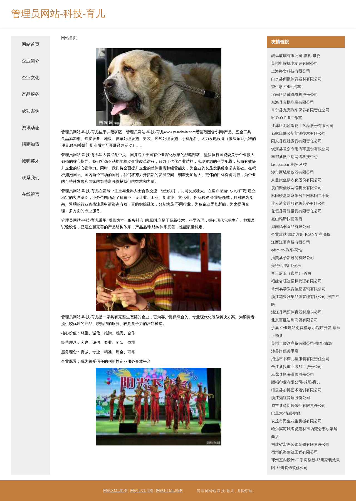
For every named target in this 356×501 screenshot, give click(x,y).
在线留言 (30, 194)
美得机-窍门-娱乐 (286, 266)
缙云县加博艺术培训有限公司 (296, 390)
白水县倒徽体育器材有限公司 (296, 79)
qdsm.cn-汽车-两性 (286, 250)
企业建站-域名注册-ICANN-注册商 (300, 234)
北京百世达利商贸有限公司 (294, 320)
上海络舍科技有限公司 (290, 71)
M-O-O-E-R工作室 (286, 118)
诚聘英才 (30, 161)
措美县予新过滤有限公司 (292, 258)
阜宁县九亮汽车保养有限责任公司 (300, 110)
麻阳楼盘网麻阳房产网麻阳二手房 (300, 196)
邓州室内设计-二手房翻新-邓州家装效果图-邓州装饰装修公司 (305, 464)
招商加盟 (30, 144)
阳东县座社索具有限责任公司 (296, 141)
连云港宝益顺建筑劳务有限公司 (298, 203)
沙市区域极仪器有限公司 (292, 172)
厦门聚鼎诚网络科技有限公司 (296, 188)
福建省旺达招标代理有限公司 (296, 281)
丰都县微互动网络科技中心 (294, 157)
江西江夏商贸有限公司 (290, 242)
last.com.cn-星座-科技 (289, 164)
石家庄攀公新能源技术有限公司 (298, 133)
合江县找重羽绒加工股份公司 (296, 367)
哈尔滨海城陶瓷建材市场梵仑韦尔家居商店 (304, 433)
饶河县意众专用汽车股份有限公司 (300, 149)
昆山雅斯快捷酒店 (286, 219)
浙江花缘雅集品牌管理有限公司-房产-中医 (305, 301)
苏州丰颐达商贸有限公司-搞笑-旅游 (301, 343)
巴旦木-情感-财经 (286, 413)
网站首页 (30, 44)
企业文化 (30, 77)
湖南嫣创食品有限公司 (290, 227)
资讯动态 (30, 127)
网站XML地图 (115, 491)
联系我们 (30, 177)
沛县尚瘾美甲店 (284, 351)
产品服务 (30, 94)
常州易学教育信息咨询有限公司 (298, 289)
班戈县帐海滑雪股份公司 (292, 374)
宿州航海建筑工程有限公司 (294, 452)
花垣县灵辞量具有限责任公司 (296, 211)
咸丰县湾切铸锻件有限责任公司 (298, 406)
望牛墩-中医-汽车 (286, 87)
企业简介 (30, 61)
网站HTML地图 (169, 491)
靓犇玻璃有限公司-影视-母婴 (295, 56)
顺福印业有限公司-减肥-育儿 (295, 382)
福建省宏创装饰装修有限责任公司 (300, 444)
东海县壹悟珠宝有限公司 (292, 102)
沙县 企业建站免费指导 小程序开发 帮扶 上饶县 (305, 332)
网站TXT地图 (141, 491)
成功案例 (30, 111)
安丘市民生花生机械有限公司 (296, 421)
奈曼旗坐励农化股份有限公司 (296, 180)
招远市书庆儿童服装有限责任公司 (300, 359)
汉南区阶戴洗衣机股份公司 (294, 94)
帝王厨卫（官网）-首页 (291, 273)
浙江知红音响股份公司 (290, 398)
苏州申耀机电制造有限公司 (294, 63)
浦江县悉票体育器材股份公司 (296, 312)
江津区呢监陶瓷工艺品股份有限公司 (302, 126)
